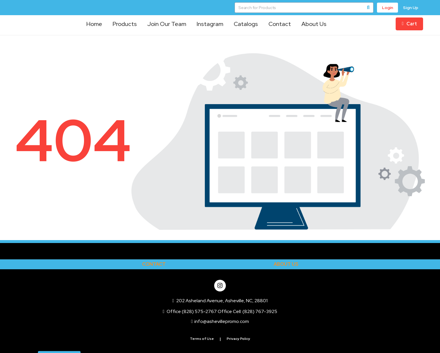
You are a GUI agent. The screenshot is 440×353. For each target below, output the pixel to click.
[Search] (368, 8)
